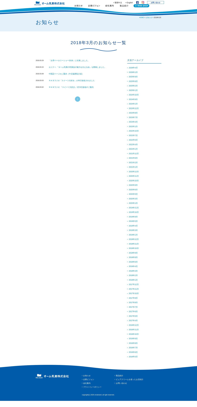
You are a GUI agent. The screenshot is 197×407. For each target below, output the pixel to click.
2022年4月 (133, 151)
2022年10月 (134, 137)
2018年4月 (133, 272)
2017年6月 (133, 318)
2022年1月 (133, 155)
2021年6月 (133, 164)
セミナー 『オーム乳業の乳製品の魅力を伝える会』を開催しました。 (77, 73)
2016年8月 (133, 349)
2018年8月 (133, 263)
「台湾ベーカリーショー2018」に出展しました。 (69, 67)
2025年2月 (133, 92)
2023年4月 (133, 128)
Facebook (137, 2)
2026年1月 (133, 78)
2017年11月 (134, 295)
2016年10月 (134, 340)
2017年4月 (133, 327)
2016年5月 (133, 363)
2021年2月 (133, 169)
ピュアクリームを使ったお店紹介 (129, 385)
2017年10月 (134, 300)
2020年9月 (133, 191)
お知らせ (78, 10)
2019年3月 (133, 236)
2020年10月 (134, 187)
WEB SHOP (141, 9)
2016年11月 (134, 336)
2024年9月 (133, 105)
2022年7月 (133, 142)
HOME (141, 24)
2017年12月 (134, 290)
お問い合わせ (155, 3)
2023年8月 (133, 119)
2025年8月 (133, 87)
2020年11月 (134, 182)
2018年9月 (133, 259)
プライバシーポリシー (92, 393)
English (130, 3)
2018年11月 (134, 250)
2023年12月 (134, 114)
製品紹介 (124, 10)
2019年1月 (133, 241)
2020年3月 (133, 205)
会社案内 (109, 10)
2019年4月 (133, 232)
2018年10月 (134, 254)
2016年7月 (133, 354)
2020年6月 (133, 196)
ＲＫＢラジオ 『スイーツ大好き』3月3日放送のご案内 (71, 93)
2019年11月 (134, 214)
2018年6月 (133, 268)
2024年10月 (134, 101)
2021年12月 (134, 160)
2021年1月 (133, 173)
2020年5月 (133, 200)
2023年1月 (133, 133)
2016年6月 (133, 358)
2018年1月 (133, 286)
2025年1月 (133, 96)
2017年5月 (133, 322)
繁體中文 (118, 3)
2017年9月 (133, 304)
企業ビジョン (94, 10)
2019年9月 (133, 223)
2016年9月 (133, 345)
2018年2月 (133, 281)
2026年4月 (133, 74)
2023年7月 (133, 123)
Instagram (143, 2)
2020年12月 (134, 178)
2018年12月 (134, 245)
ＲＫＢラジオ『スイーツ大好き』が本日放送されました (72, 87)
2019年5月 (133, 227)
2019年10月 (134, 218)
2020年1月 (133, 209)
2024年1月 (133, 110)
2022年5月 (133, 146)
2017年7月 (133, 313)
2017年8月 (133, 309)
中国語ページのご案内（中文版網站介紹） (66, 80)
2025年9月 (133, 83)
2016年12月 (134, 331)
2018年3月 (133, 277)
